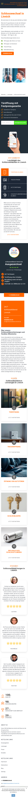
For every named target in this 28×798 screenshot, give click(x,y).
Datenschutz (4, 765)
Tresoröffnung (14, 447)
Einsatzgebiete (5, 742)
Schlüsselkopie (14, 516)
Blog (2, 768)
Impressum (4, 761)
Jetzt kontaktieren (13, 234)
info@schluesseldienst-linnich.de (12, 321)
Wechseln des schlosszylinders (14, 551)
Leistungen (4, 746)
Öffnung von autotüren (14, 481)
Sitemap (3, 771)
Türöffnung (14, 412)
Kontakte (3, 752)
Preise (2, 749)
